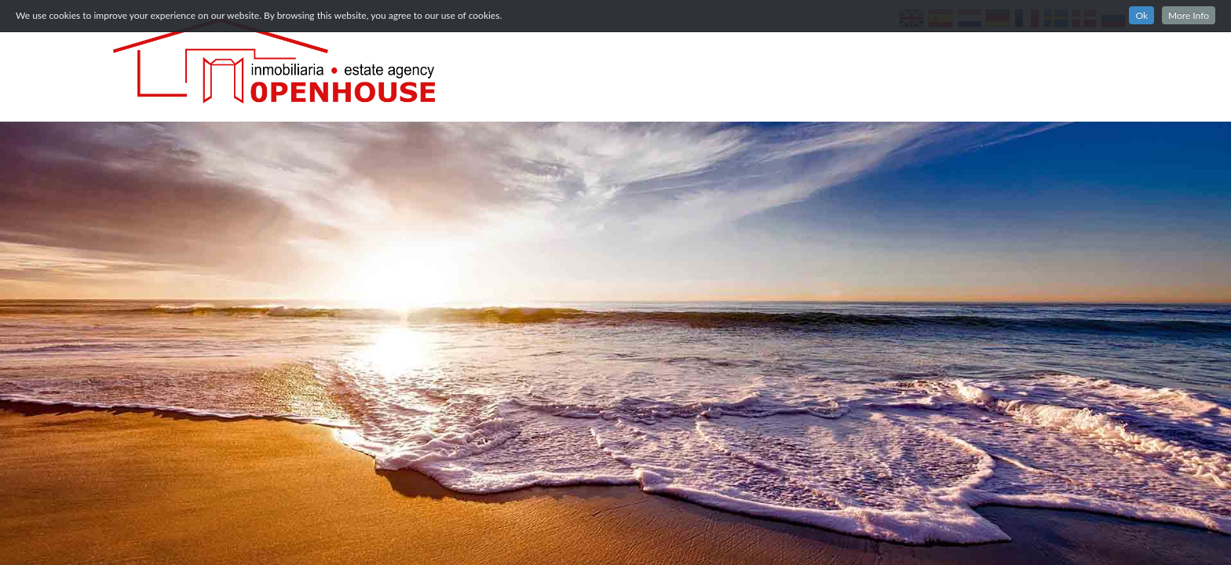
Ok (1141, 15)
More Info (1188, 15)
